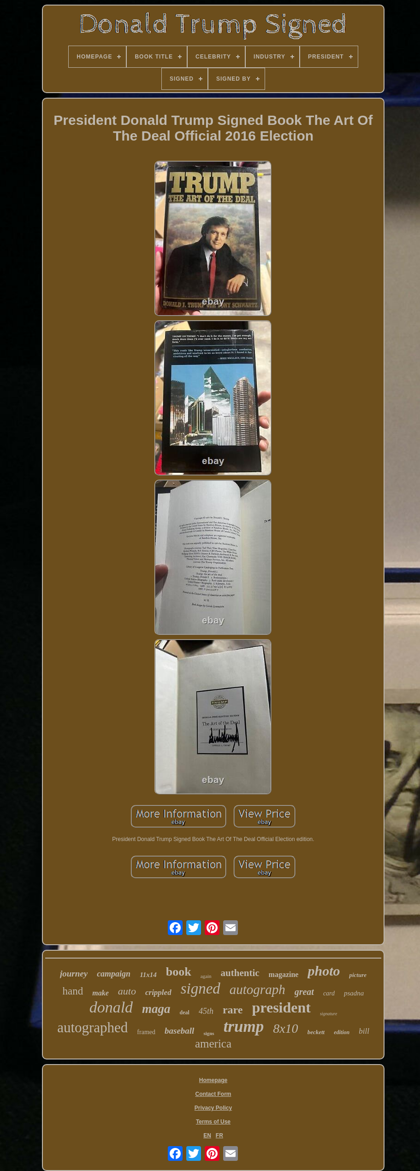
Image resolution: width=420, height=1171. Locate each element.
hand (73, 991)
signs (208, 1033)
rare (233, 1010)
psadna (354, 993)
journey (74, 973)
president (281, 1007)
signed (200, 988)
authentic (240, 972)
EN (207, 1135)
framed (146, 1032)
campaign (113, 973)
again (206, 976)
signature (328, 1013)
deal (184, 1012)
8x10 (285, 1028)
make (100, 993)
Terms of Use (213, 1121)
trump (244, 1027)
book (178, 971)
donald (111, 1007)
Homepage (213, 1080)
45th (206, 1011)
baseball (179, 1031)
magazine (284, 974)
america (213, 1043)
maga (156, 1009)
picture (358, 974)
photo (324, 970)
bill (364, 1031)
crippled (158, 992)
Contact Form (213, 1094)
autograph (257, 989)
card (329, 993)
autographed (92, 1027)
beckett (316, 1032)
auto (127, 991)
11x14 (148, 974)
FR (219, 1135)
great (304, 992)
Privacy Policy (213, 1108)
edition (341, 1032)
